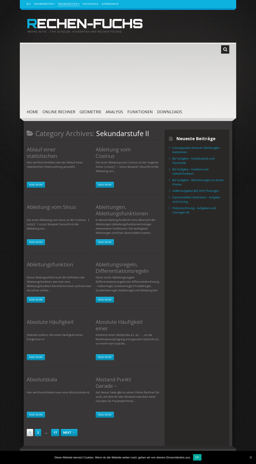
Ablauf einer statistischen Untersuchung (44, 156)
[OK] (250, 457)
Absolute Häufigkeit (50, 321)
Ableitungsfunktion (50, 264)
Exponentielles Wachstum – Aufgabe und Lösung (196, 199)
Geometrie (90, 111)
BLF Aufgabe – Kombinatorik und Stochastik (193, 161)
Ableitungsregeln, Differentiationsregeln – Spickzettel (122, 271)
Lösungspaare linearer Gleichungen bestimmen (196, 150)
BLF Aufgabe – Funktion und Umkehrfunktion (190, 171)
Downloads (169, 111)
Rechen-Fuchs (85, 23)
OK (197, 457)
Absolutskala (42, 379)
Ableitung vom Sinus (51, 206)
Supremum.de (110, 3)
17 (55, 432)
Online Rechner (58, 111)
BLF (29, 3)
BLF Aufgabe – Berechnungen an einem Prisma (198, 182)
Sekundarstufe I (44, 3)
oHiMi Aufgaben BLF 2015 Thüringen (195, 191)
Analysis (114, 111)
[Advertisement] (124, 73)
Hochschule (90, 3)
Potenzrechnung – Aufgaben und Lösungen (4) (194, 210)
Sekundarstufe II (68, 3)
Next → (69, 432)
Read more (36, 184)
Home (32, 111)
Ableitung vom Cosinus (113, 152)
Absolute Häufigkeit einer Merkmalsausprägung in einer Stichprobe (122, 331)
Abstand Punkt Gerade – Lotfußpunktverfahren (121, 389)
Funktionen (140, 111)
